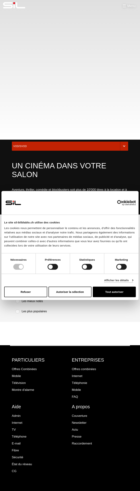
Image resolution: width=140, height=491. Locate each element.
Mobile (16, 376)
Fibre (15, 450)
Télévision (19, 383)
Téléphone (19, 436)
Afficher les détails (116, 280)
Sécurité (17, 457)
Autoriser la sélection (70, 291)
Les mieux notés (29, 301)
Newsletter (79, 422)
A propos (81, 406)
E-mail (16, 443)
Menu (131, 6)
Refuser (26, 291)
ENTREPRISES (88, 359)
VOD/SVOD (70, 146)
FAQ (75, 396)
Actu (75, 429)
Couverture (79, 416)
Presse (76, 436)
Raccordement (82, 443)
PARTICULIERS (28, 359)
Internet (77, 376)
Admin (16, 416)
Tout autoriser (114, 291)
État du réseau (22, 464)
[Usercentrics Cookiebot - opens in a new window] (120, 202)
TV (14, 429)
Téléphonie (79, 383)
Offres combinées (84, 369)
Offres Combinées (24, 369)
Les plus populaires (31, 311)
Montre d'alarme (23, 390)
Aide (16, 406)
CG (14, 471)
